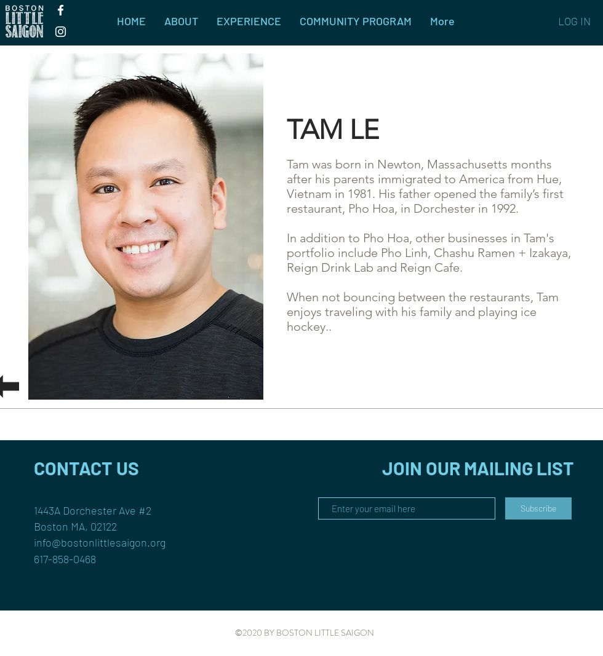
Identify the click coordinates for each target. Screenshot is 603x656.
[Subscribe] (538, 508)
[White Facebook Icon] (61, 10)
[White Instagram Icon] (61, 32)
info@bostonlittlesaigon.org (100, 542)
